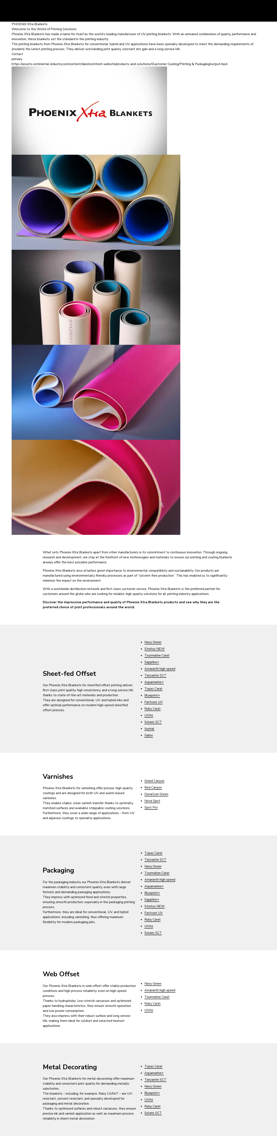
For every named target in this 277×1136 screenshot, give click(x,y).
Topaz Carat (153, 688)
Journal (149, 728)
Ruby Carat (152, 708)
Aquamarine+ (154, 682)
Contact (17, 54)
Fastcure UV (153, 702)
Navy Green (152, 642)
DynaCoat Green (156, 794)
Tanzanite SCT (155, 675)
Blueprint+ (152, 695)
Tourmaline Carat (157, 655)
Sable (148, 735)
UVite (148, 715)
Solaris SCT (153, 722)
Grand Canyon (154, 781)
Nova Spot (152, 801)
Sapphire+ (151, 662)
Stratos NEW (154, 648)
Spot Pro (151, 807)
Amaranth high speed (159, 668)
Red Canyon (153, 787)
